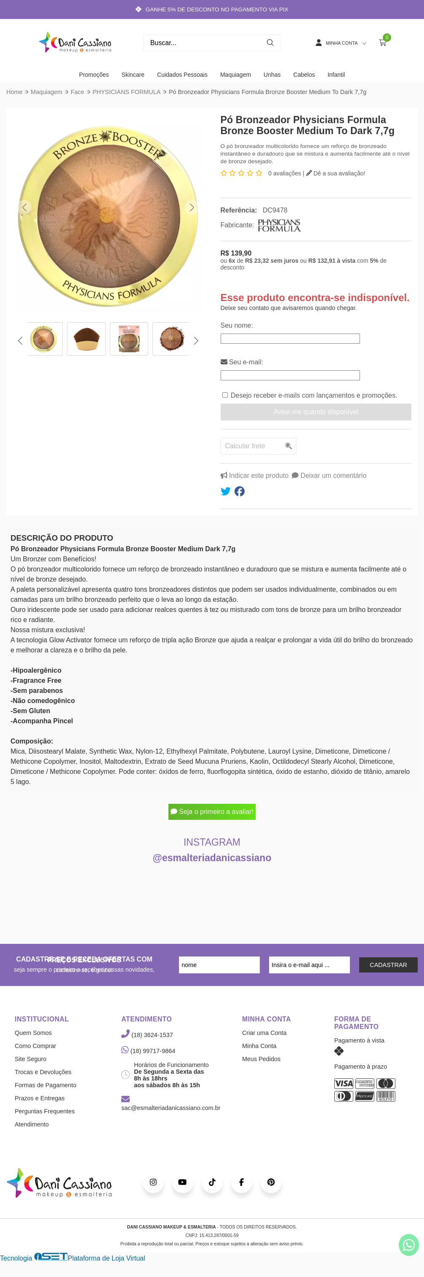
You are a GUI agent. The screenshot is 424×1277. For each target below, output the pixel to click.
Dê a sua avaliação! (335, 173)
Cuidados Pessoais (182, 74)
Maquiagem (235, 74)
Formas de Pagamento (45, 1085)
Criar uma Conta (264, 1032)
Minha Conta (259, 1046)
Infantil (336, 74)
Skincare (133, 74)
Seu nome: (237, 325)
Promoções (94, 74)
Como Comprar (35, 1046)
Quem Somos (33, 1032)
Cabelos (304, 74)
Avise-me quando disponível (316, 411)
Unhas (272, 74)
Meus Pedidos (261, 1059)
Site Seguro (30, 1059)
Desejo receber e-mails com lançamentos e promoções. (314, 395)
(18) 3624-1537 (147, 1035)
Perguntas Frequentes (45, 1111)
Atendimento (32, 1124)
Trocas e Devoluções (43, 1072)
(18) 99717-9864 (148, 1051)
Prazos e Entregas (39, 1098)
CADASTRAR (388, 965)
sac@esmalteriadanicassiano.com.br (170, 1104)
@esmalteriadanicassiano (212, 857)
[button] (24, 207)
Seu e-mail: (242, 362)
